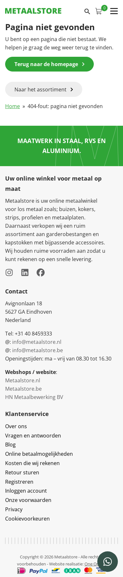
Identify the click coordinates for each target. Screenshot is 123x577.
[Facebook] (41, 273)
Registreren (19, 481)
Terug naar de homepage (46, 64)
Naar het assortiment (40, 89)
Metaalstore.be (23, 388)
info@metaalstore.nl (36, 341)
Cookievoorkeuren (27, 518)
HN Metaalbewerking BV (34, 397)
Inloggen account (26, 490)
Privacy (13, 509)
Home (12, 106)
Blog (10, 444)
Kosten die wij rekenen (32, 463)
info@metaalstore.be (37, 350)
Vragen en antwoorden (33, 435)
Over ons (16, 426)
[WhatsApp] (107, 561)
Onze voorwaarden (28, 500)
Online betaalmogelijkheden (39, 453)
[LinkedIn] (25, 273)
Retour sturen (22, 472)
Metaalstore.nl (22, 380)
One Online (95, 564)
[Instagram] (9, 273)
